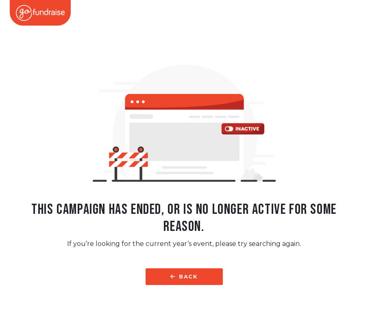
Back (184, 276)
